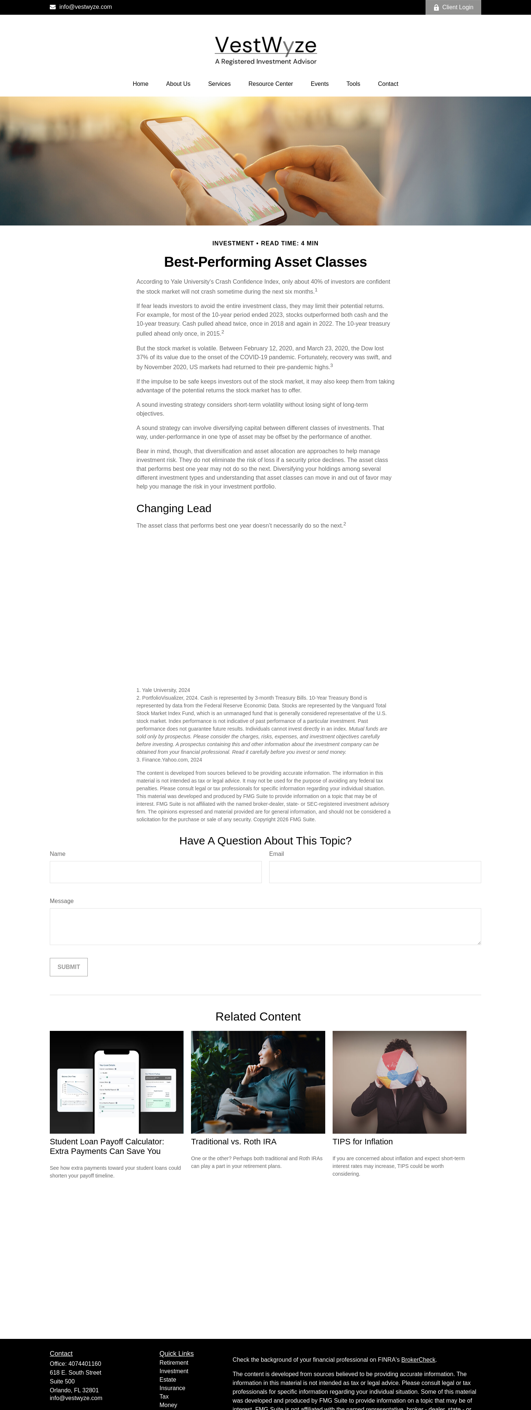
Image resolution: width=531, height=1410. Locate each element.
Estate (168, 1379)
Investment (174, 1371)
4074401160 (84, 1364)
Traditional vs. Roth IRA (234, 1141)
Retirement (174, 1363)
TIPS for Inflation (363, 1141)
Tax (164, 1396)
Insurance (172, 1388)
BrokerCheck (418, 1360)
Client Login (453, 7)
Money (168, 1405)
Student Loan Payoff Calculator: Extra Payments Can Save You (107, 1146)
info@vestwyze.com (81, 7)
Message (62, 901)
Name (58, 854)
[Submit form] (69, 967)
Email (276, 854)
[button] (140, 84)
